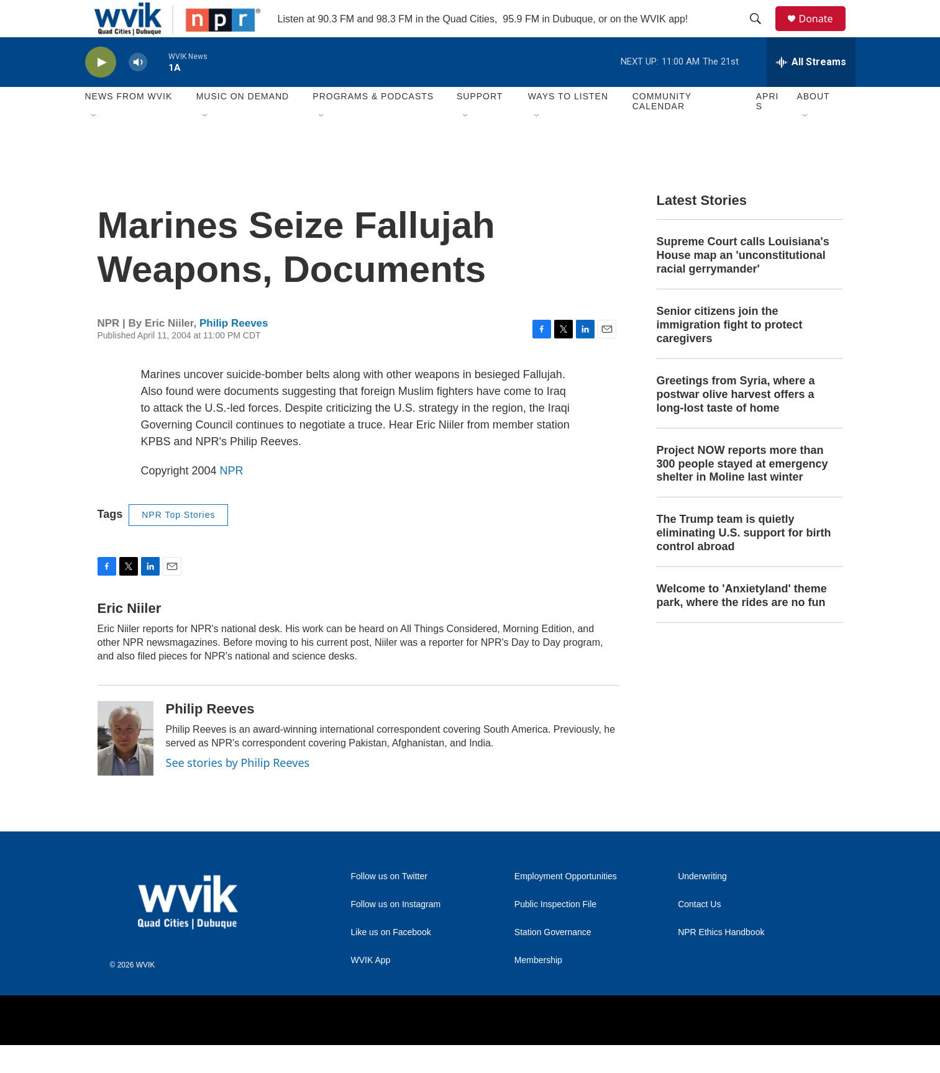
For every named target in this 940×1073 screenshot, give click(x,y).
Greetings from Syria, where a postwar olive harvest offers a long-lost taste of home (736, 422)
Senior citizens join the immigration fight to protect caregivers (730, 353)
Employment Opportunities (565, 904)
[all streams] (811, 90)
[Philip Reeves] (125, 766)
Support (480, 124)
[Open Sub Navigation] (94, 144)
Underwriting (702, 904)
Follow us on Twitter (389, 904)
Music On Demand (243, 124)
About (812, 124)
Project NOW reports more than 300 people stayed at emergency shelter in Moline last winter (742, 492)
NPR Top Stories (178, 543)
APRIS (767, 129)
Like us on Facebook (391, 960)
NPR (232, 498)
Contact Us (699, 932)
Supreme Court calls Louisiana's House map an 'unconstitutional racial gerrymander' (743, 283)
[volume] (137, 90)
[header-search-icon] (761, 32)
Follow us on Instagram (396, 932)
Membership (538, 988)
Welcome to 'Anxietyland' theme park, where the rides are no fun (742, 623)
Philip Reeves (233, 351)
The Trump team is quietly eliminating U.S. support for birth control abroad (744, 561)
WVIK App (371, 988)
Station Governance (552, 960)
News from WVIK (129, 124)
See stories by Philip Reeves (238, 790)
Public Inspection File (555, 932)
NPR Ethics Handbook (721, 960)
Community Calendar (661, 129)
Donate (824, 32)
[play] (101, 90)
